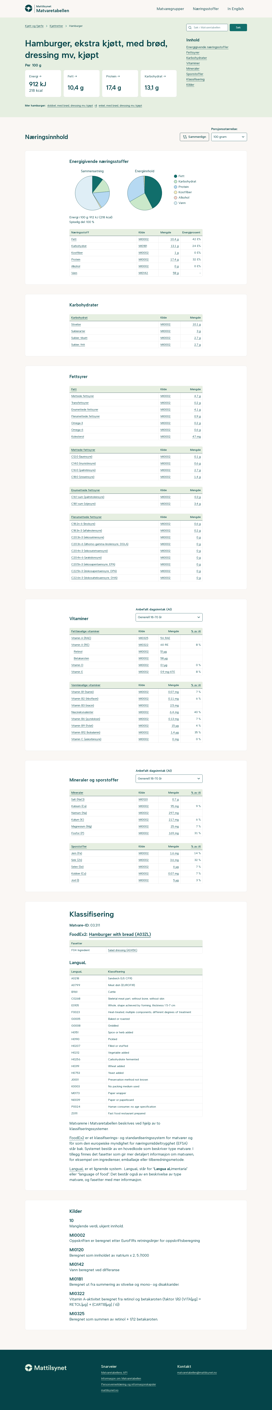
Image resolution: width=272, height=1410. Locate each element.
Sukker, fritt (78, 344)
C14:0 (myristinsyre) (83, 463)
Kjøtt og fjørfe (34, 26)
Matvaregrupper (170, 9)
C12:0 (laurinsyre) (81, 456)
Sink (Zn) (76, 860)
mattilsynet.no (109, 1390)
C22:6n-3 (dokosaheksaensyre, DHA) (94, 577)
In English (236, 9)
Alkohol (75, 266)
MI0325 (143, 638)
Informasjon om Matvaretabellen (121, 1378)
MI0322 (143, 644)
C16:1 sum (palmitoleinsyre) (87, 497)
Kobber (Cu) (78, 873)
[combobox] (207, 27)
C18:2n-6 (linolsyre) (83, 523)
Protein (75, 259)
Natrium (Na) (79, 812)
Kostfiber (77, 252)
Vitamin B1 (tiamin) (82, 691)
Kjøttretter (56, 26)
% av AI (196, 631)
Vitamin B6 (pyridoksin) (85, 718)
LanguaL (76, 1169)
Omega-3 (77, 423)
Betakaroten (81, 658)
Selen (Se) (77, 866)
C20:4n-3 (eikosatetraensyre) (89, 550)
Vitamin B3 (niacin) (82, 705)
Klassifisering (195, 79)
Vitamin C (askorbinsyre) (86, 739)
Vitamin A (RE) (80, 644)
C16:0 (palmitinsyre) (83, 470)
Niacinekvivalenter (82, 712)
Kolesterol (77, 436)
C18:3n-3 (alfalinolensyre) (86, 530)
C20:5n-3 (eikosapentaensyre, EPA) (93, 564)
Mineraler (192, 68)
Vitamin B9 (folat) (82, 725)
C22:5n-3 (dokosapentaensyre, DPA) (94, 571)
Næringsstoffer (206, 9)
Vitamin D (77, 665)
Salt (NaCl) (77, 799)
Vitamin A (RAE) (81, 638)
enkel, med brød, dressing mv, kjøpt (120, 105)
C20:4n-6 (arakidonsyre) (86, 557)
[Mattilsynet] (46, 1367)
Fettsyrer (192, 52)
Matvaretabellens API (114, 1372)
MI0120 (143, 799)
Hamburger (76, 26)
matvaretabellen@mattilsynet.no (197, 1372)
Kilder (190, 85)
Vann (74, 273)
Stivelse (76, 324)
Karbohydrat (79, 246)
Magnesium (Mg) (81, 826)
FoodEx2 (76, 1138)
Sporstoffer (194, 74)
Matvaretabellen (52, 10)
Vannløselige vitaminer (85, 685)
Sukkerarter (78, 331)
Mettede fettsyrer (82, 396)
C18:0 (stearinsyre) (82, 476)
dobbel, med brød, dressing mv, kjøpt (70, 105)
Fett (73, 239)
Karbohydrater (196, 58)
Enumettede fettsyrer (84, 409)
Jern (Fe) (76, 853)
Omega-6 (77, 429)
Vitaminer (193, 63)
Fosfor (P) (77, 833)
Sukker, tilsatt (79, 337)
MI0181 (143, 246)
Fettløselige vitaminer (85, 631)
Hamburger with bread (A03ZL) (120, 934)
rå (96, 105)
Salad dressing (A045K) (122, 950)
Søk (238, 27)
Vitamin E (77, 671)
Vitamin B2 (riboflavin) (84, 698)
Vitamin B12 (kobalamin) (85, 732)
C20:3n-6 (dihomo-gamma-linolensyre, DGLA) (99, 544)
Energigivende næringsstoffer (207, 47)
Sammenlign (194, 137)
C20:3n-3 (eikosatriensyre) (87, 537)
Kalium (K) (77, 819)
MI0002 (144, 239)
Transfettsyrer (80, 402)
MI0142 (143, 273)
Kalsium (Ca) (79, 806)
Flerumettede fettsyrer (85, 416)
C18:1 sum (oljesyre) (83, 503)
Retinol (78, 651)
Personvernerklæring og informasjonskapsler (128, 1384)
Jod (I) (75, 880)
